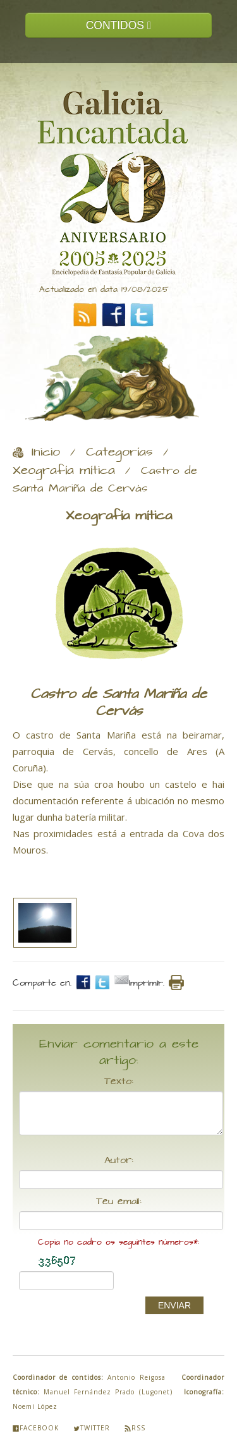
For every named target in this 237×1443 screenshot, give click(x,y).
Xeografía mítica (64, 470)
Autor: (118, 1160)
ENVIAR (174, 1305)
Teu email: (119, 1201)
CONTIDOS (119, 25)
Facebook (36, 1427)
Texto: (118, 1081)
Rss (135, 1427)
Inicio (46, 452)
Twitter (91, 1427)
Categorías (119, 452)
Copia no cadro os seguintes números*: (118, 1242)
